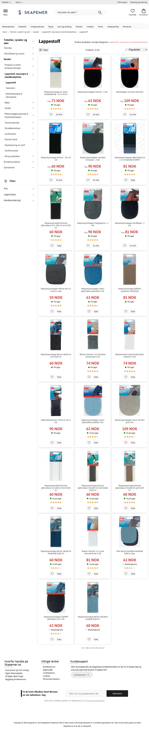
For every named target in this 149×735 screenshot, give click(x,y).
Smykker (90, 26)
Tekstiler (79, 26)
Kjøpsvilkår (48, 670)
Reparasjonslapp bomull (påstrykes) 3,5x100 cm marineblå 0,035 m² (93, 487)
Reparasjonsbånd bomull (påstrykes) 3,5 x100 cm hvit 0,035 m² (56, 487)
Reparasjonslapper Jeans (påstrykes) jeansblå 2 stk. (92, 290)
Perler (100, 26)
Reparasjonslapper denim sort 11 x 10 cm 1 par (56, 290)
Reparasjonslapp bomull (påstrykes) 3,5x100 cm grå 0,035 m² (129, 487)
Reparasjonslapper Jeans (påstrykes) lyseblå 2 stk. (92, 421)
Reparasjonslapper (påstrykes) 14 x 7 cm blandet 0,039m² (130, 158)
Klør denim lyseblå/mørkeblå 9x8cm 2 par (130, 552)
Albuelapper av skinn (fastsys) (129, 92)
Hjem (4, 32)
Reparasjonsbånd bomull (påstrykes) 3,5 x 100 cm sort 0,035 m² (56, 225)
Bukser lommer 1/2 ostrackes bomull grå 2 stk (93, 355)
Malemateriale (8, 26)
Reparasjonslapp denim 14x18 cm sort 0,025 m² (56, 355)
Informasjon (122, 2)
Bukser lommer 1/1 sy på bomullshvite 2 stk (93, 552)
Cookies (46, 676)
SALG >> (19, 2)
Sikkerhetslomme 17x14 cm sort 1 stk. (56, 421)
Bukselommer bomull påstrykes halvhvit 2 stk (129, 355)
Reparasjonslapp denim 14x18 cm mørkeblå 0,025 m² (56, 552)
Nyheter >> (6, 2)
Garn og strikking (64, 26)
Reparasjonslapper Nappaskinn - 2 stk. (92, 224)
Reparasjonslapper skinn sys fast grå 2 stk (129, 421)
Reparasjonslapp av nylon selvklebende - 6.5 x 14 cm (56, 93)
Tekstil (50, 26)
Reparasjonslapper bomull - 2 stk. (93, 92)
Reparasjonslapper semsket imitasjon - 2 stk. (92, 158)
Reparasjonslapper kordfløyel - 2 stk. (129, 224)
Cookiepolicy (49, 673)
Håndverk (22, 26)
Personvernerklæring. (95, 700)
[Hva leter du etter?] (80, 12)
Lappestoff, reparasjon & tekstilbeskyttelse (128, 42)
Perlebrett (127, 26)
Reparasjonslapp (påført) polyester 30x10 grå (129, 290)
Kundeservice (49, 666)
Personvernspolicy (51, 679)
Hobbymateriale (37, 26)
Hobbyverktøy (113, 26)
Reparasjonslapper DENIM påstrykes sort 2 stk (56, 618)
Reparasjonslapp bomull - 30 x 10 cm (56, 158)
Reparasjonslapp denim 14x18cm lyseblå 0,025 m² (93, 618)
